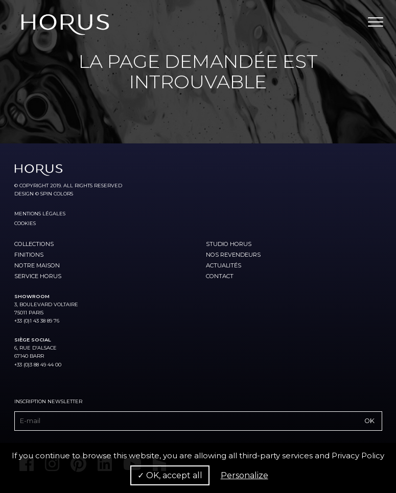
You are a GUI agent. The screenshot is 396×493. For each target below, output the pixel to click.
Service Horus (37, 276)
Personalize (244, 475)
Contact (220, 276)
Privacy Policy (358, 455)
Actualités (223, 265)
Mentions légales (39, 213)
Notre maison (37, 265)
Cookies (25, 223)
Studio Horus (228, 244)
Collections (34, 244)
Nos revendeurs (233, 254)
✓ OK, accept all (169, 475)
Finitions (28, 254)
